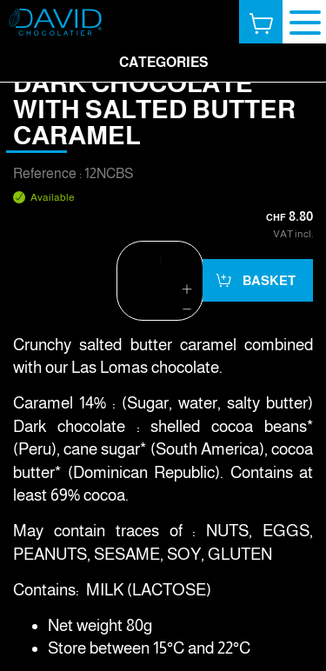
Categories (163, 62)
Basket (268, 280)
